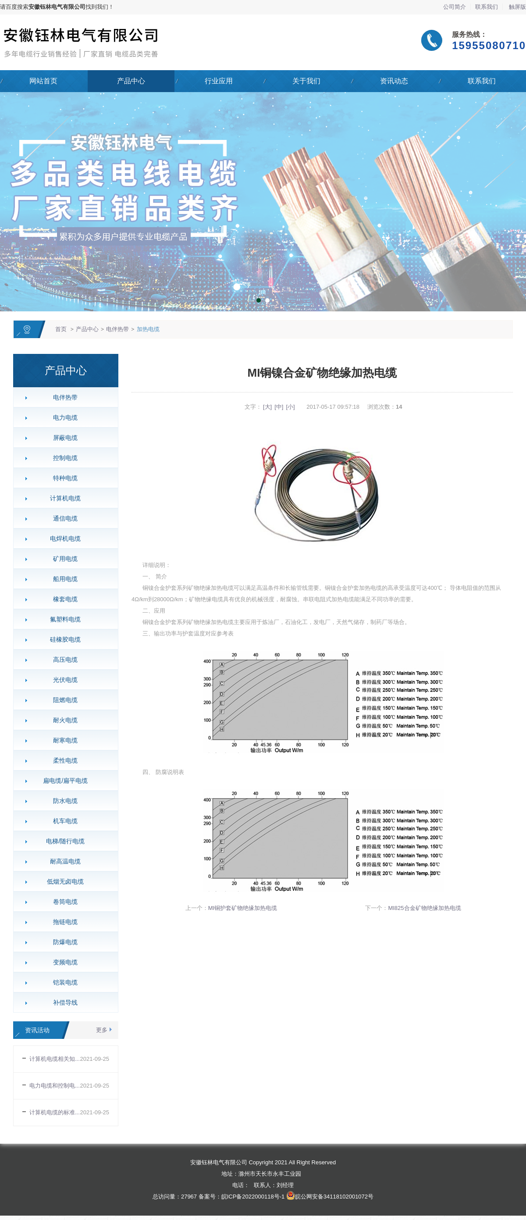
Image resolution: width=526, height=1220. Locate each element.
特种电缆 (62, 478)
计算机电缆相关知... (54, 1059)
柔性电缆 (62, 760)
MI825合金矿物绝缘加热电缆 (424, 908)
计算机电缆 (62, 498)
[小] (290, 406)
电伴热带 (117, 329)
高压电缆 (62, 659)
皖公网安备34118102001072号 (334, 1196)
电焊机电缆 (62, 538)
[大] (267, 406)
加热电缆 (148, 329)
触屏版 (517, 7)
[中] (278, 406)
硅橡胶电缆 (62, 639)
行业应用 (219, 81)
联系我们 (486, 7)
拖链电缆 (62, 921)
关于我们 (306, 81)
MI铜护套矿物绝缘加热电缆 (242, 908)
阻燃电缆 (62, 699)
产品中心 (131, 81)
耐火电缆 (62, 720)
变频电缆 (62, 962)
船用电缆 (62, 578)
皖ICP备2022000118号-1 (253, 1196)
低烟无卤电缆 (62, 881)
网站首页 (43, 81)
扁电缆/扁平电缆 (62, 780)
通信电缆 (62, 518)
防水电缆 (62, 800)
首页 (61, 329)
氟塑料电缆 (62, 619)
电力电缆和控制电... (54, 1085)
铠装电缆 (62, 982)
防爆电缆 (62, 941)
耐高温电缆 (62, 861)
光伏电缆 (62, 679)
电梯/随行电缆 (62, 841)
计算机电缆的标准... (54, 1112)
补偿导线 (62, 1002)
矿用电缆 (62, 558)
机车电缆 (62, 820)
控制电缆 (62, 457)
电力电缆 (62, 417)
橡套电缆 (62, 599)
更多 (101, 1030)
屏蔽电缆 (62, 437)
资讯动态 (394, 81)
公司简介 (454, 7)
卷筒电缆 (62, 901)
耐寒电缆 (62, 740)
